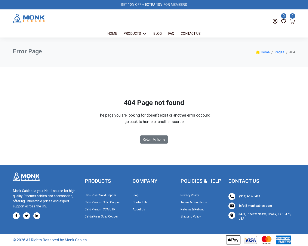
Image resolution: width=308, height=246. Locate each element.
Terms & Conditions (194, 202)
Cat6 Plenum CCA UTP (100, 209)
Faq (171, 34)
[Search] (22, 21)
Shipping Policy (191, 216)
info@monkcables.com (250, 205)
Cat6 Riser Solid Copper (100, 195)
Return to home (154, 139)
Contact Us (191, 34)
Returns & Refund (192, 209)
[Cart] (292, 18)
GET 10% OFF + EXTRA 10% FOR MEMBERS (154, 5)
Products (132, 34)
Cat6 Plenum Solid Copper (102, 202)
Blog (157, 34)
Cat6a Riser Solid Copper (101, 216)
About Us (139, 209)
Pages (279, 52)
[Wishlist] (283, 18)
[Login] (275, 21)
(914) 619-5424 (244, 196)
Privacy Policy (190, 195)
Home (112, 34)
